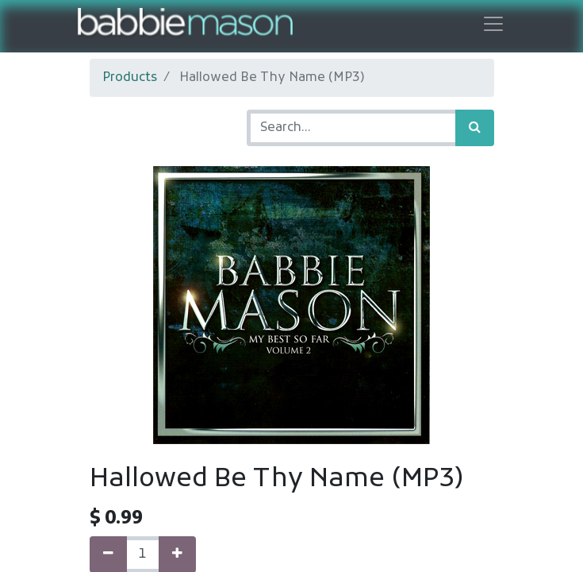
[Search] (474, 128)
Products (129, 78)
